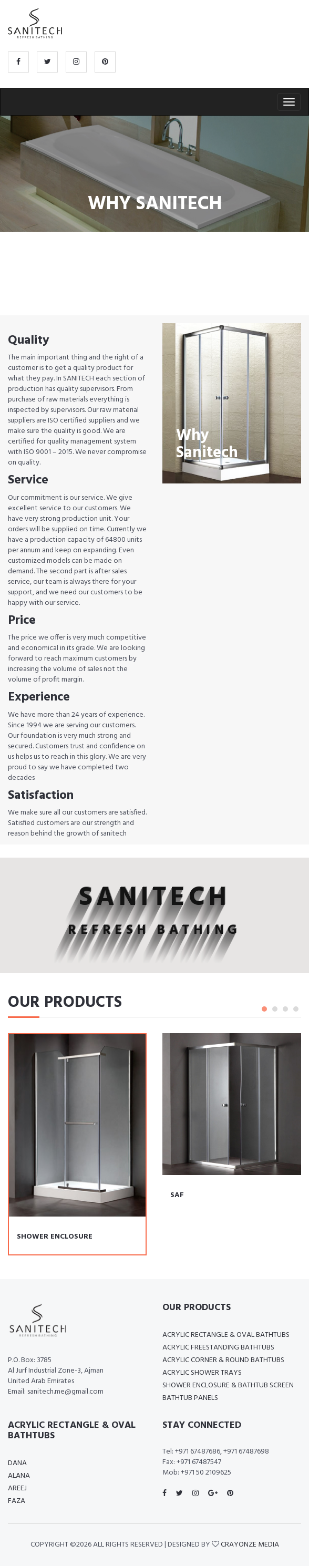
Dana (17, 1463)
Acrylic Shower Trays (202, 1373)
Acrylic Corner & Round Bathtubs (223, 1360)
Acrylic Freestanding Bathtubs (218, 1348)
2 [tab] (274, 1009)
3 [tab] (285, 1009)
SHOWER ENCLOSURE (54, 1237)
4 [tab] (295, 1009)
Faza (16, 1501)
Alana (19, 1476)
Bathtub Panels (190, 1398)
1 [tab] (264, 1009)
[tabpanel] (231, 1123)
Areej (17, 1488)
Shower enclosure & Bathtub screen (228, 1385)
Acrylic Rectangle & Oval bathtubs (226, 1335)
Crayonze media (250, 1545)
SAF (177, 1195)
